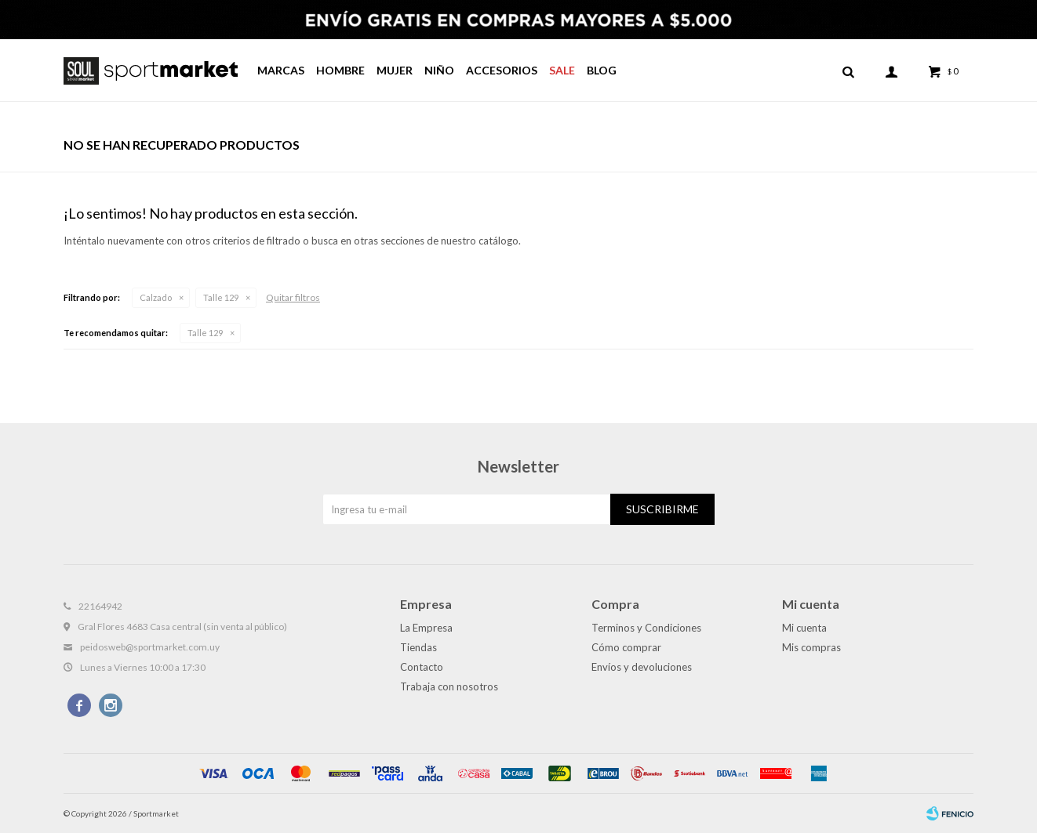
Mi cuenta (804, 627)
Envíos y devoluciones (641, 667)
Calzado (156, 297)
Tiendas (418, 647)
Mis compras (811, 647)
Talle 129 (220, 297)
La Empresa (426, 627)
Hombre (340, 70)
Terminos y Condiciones (646, 627)
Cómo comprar (626, 647)
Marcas (280, 70)
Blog (602, 70)
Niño (439, 70)
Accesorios (501, 70)
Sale (562, 70)
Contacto (421, 667)
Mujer (395, 70)
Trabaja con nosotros (449, 686)
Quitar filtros (293, 297)
